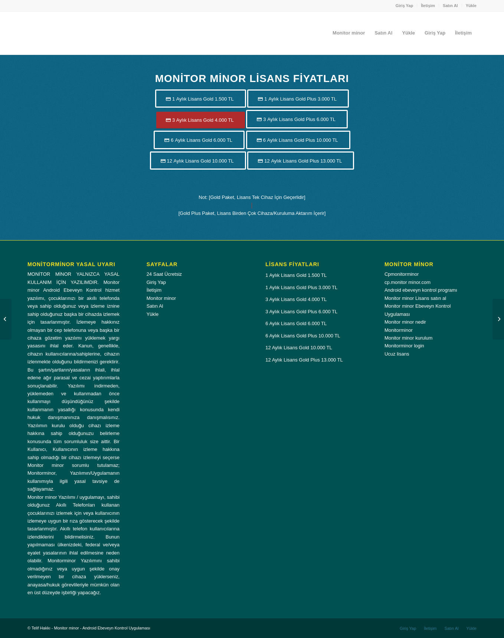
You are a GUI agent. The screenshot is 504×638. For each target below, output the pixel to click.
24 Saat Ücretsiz (164, 274)
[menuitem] (405, 5)
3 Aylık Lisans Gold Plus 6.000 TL (301, 311)
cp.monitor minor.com (407, 282)
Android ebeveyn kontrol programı (420, 290)
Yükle (471, 5)
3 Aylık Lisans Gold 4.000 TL (296, 299)
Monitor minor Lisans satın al (415, 298)
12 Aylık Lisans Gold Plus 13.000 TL (304, 360)
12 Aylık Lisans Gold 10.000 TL (298, 347)
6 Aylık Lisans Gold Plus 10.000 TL (302, 335)
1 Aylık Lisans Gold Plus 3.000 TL (301, 287)
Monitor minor (161, 298)
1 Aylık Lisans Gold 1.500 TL (296, 275)
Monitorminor (398, 330)
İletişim (428, 5)
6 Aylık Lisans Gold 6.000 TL (296, 323)
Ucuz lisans (396, 354)
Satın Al (450, 5)
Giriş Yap (404, 5)
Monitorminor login (404, 346)
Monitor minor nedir (405, 322)
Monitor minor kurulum (408, 338)
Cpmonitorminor (401, 274)
